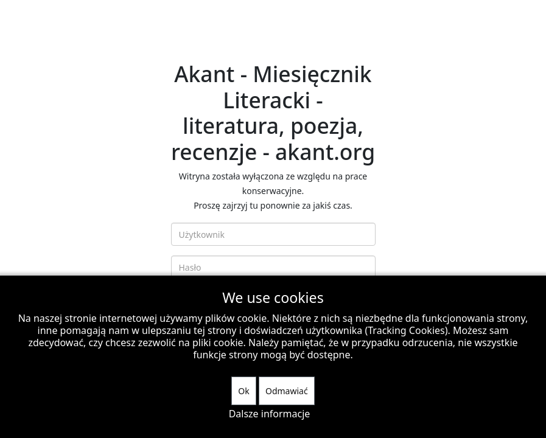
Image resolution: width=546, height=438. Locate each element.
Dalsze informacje (269, 413)
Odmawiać (286, 391)
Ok (243, 391)
